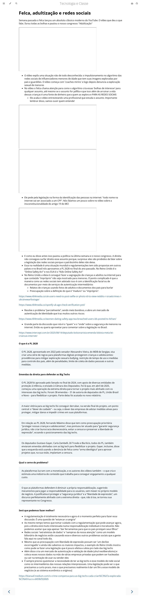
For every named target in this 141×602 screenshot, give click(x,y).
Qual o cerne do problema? (33, 462)
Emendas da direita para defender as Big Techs (44, 374)
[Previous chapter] (9, 591)
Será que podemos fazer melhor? (37, 510)
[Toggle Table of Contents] (4, 3)
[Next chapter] (132, 591)
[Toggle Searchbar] (16, 3)
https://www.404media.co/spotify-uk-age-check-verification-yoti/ (52, 304)
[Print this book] (132, 3)
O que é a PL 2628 (28, 343)
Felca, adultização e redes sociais (55, 13)
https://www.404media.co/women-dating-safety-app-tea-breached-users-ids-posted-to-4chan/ (67, 318)
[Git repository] (137, 3)
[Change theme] (10, 3)
